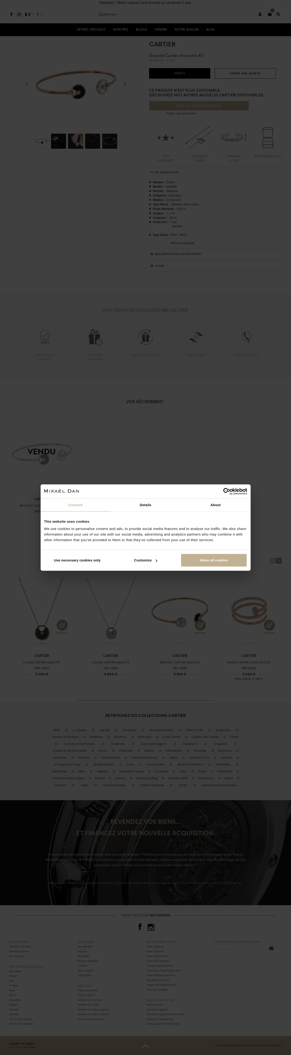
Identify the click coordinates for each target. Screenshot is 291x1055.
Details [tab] (145, 505)
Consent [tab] (75, 505)
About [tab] (215, 505)
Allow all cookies (214, 560)
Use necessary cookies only (77, 560)
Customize (145, 560)
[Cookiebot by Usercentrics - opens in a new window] (226, 491)
